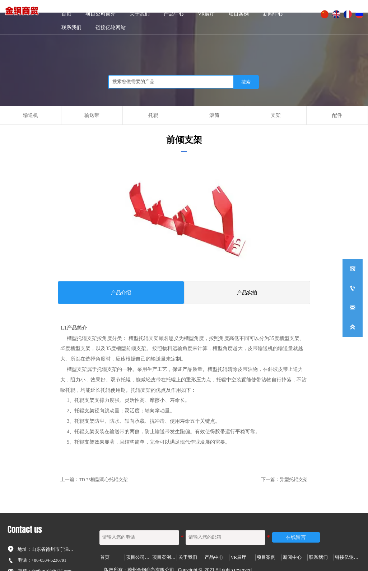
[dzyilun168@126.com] (353, 307)
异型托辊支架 (294, 479)
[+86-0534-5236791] (353, 288)
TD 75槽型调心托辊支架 (103, 479)
